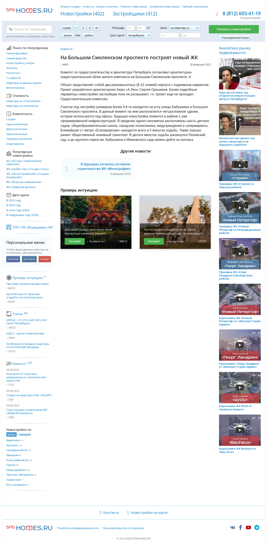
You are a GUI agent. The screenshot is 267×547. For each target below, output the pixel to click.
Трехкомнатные (16, 134)
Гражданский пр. (17, 450)
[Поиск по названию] (29, 29)
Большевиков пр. (17, 460)
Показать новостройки (234, 29)
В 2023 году (13, 200)
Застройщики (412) (135, 14)
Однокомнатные (17, 124)
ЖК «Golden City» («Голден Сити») (27, 169)
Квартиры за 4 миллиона (22, 106)
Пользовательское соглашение (123, 528)
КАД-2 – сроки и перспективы (25, 333)
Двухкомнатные (16, 129)
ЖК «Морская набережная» (24, 182)
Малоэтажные (15, 87)
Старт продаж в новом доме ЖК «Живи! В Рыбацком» (26, 411)
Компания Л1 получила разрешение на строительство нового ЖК (26, 377)
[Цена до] (190, 35)
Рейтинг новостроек (134, 6)
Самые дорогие (16, 58)
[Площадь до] (141, 27)
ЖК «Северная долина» (21, 187)
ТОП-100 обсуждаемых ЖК (33, 227)
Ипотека (11, 68)
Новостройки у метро (20, 63)
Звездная (12, 455)
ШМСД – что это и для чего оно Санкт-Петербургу (26, 321)
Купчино (12, 445)
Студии (10, 119)
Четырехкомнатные (19, 139)
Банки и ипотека (107, 6)
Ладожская (13, 479)
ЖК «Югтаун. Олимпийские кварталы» (24, 162)
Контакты (111, 512)
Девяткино (13, 440)
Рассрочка (13, 73)
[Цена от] (169, 35)
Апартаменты (15, 144)
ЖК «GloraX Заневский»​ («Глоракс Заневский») (27, 175)
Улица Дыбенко (16, 470)
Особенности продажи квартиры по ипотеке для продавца (27, 345)
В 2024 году (13, 205)
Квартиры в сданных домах (24, 83)
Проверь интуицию (29, 278)
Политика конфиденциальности (78, 528)
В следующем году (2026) (22, 215)
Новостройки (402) (82, 14)
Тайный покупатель (195, 6)
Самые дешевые (17, 53)
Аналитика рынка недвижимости (235, 50)
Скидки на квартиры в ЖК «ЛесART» (29, 395)
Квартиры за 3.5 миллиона (23, 101)
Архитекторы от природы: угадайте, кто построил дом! (24, 295)
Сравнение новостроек (165, 6)
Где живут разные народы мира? (27, 284)
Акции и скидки (70, 6)
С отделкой (13, 78)
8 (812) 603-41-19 (242, 13)
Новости (88, 6)
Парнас (11, 465)
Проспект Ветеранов (19, 474)
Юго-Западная (15, 485)
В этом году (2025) (17, 210)
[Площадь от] (131, 27)
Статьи (20, 314)
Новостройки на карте (149, 512)
